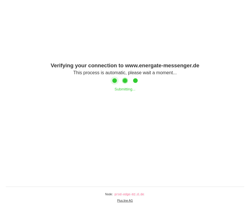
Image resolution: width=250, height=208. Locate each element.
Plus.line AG (125, 200)
